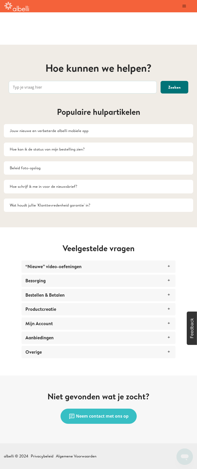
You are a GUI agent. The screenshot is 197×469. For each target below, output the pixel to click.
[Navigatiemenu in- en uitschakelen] (184, 6)
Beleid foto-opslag (25, 168)
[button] (192, 328)
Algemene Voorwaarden (76, 456)
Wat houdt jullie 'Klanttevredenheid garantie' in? (50, 205)
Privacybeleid (42, 456)
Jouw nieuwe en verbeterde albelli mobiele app (49, 130)
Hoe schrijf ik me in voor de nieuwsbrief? (43, 186)
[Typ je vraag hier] (83, 87)
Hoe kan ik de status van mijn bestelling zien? (47, 149)
